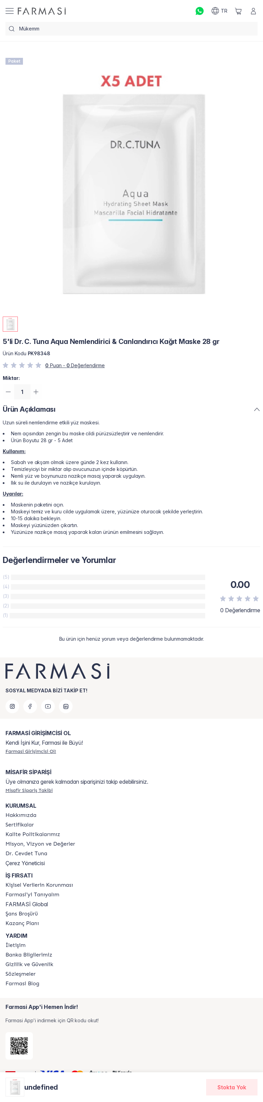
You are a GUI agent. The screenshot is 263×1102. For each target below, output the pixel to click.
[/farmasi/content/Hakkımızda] (20, 815)
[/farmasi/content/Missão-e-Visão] (40, 844)
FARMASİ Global (26, 904)
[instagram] (12, 706)
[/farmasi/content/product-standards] (19, 824)
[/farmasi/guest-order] (29, 790)
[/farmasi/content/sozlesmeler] (20, 974)
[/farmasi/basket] (238, 11)
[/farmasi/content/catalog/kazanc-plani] (22, 923)
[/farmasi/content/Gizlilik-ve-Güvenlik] (29, 964)
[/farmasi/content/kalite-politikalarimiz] (32, 834)
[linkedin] (66, 706)
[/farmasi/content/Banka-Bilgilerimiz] (28, 954)
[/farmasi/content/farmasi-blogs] (22, 983)
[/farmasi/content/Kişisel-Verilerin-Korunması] (39, 885)
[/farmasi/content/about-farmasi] (32, 894)
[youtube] (48, 706)
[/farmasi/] (42, 11)
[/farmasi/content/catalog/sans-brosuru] (21, 913)
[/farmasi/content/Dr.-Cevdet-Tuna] (26, 853)
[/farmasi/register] (30, 751)
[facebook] (30, 706)
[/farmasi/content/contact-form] (15, 945)
